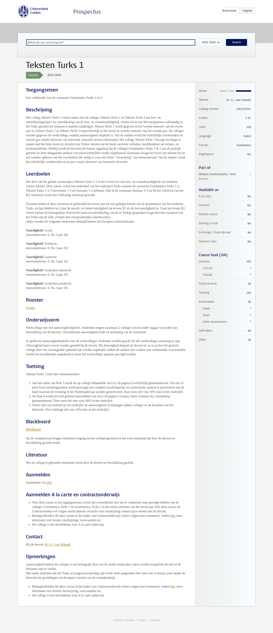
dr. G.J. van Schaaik (58, 544)
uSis (49, 482)
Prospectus (87, 11)
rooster (30, 307)
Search (236, 42)
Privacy (142, 620)
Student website (123, 620)
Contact (155, 620)
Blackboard (33, 429)
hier (173, 515)
